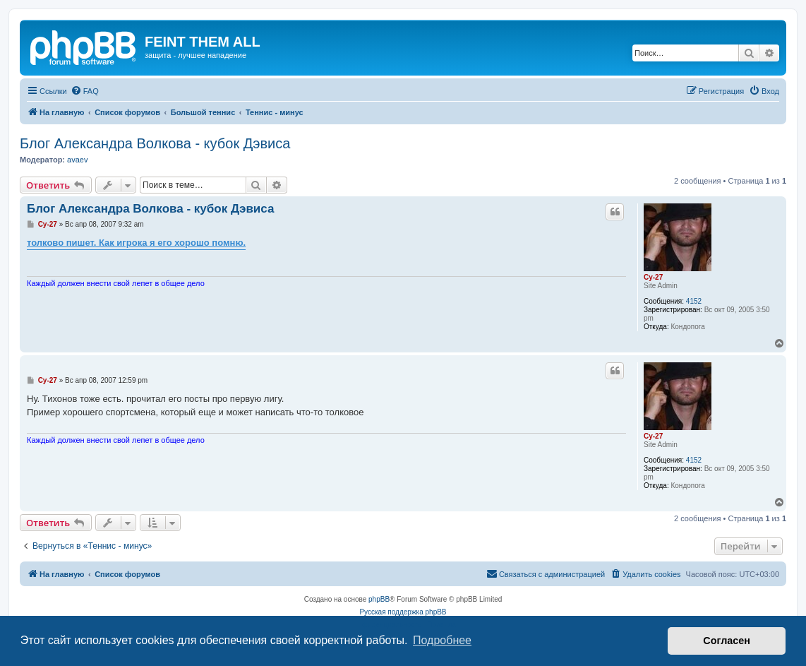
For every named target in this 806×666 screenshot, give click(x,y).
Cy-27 (653, 277)
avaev (77, 159)
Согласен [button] (726, 640)
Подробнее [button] (442, 640)
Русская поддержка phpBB (402, 612)
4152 (694, 301)
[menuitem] (85, 91)
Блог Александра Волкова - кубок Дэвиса (155, 143)
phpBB (379, 599)
